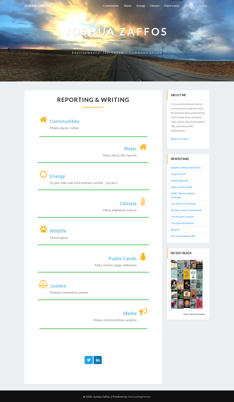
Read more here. (180, 138)
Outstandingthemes (139, 396)
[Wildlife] (43, 229)
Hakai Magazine (179, 180)
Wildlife (189, 5)
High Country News (181, 187)
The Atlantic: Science (182, 216)
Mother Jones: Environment (186, 210)
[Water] (143, 147)
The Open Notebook (182, 223)
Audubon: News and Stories (186, 167)
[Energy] (43, 174)
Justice (203, 5)
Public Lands (171, 5)
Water (128, 5)
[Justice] (43, 284)
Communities (111, 5)
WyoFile (175, 229)
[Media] (143, 311)
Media (130, 313)
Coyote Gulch (178, 174)
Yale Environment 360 (183, 236)
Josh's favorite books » (194, 314)
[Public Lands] (143, 257)
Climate (154, 5)
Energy (141, 5)
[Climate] (143, 202)
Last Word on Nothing (183, 203)
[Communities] (43, 119)
